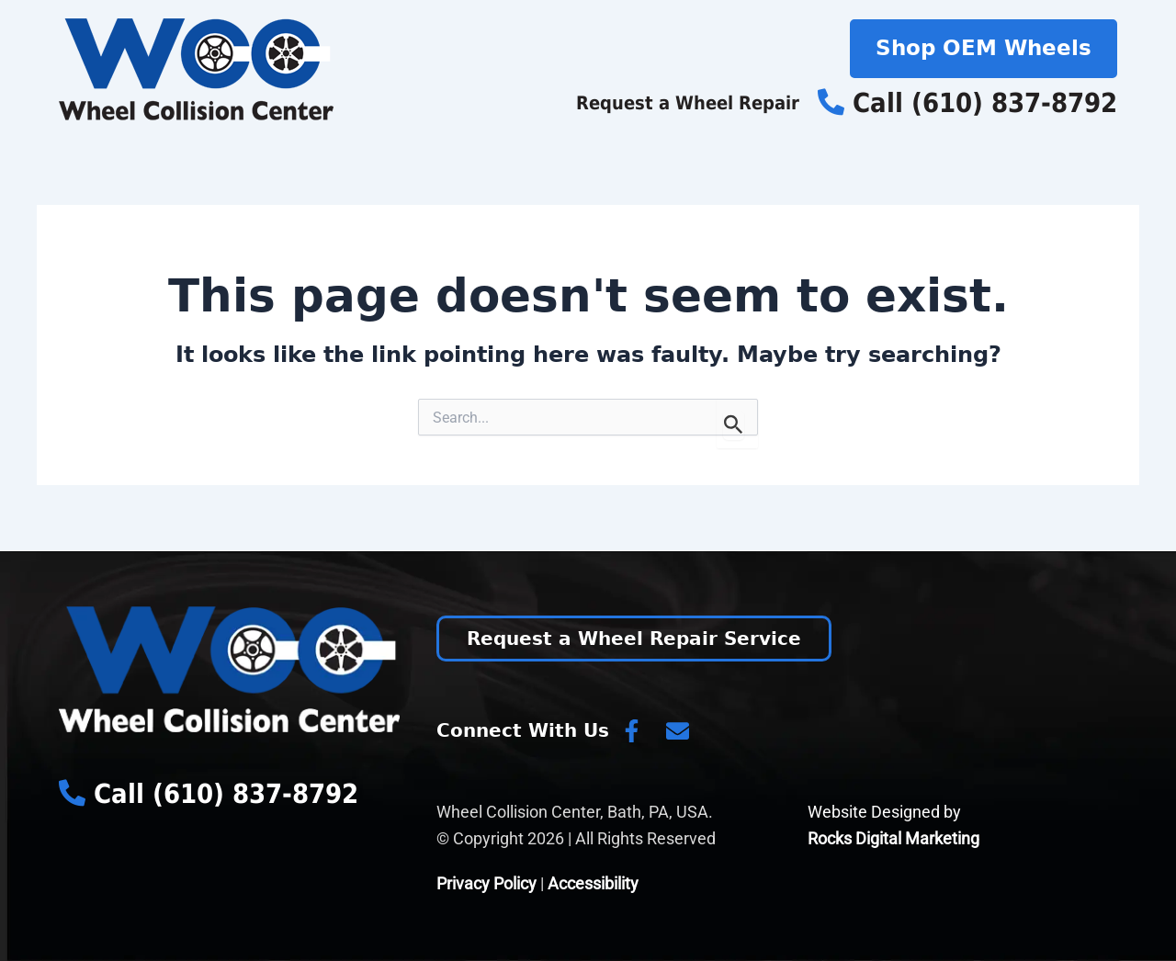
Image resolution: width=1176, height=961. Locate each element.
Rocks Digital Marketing (893, 838)
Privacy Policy (486, 883)
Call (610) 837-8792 (967, 103)
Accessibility (593, 883)
